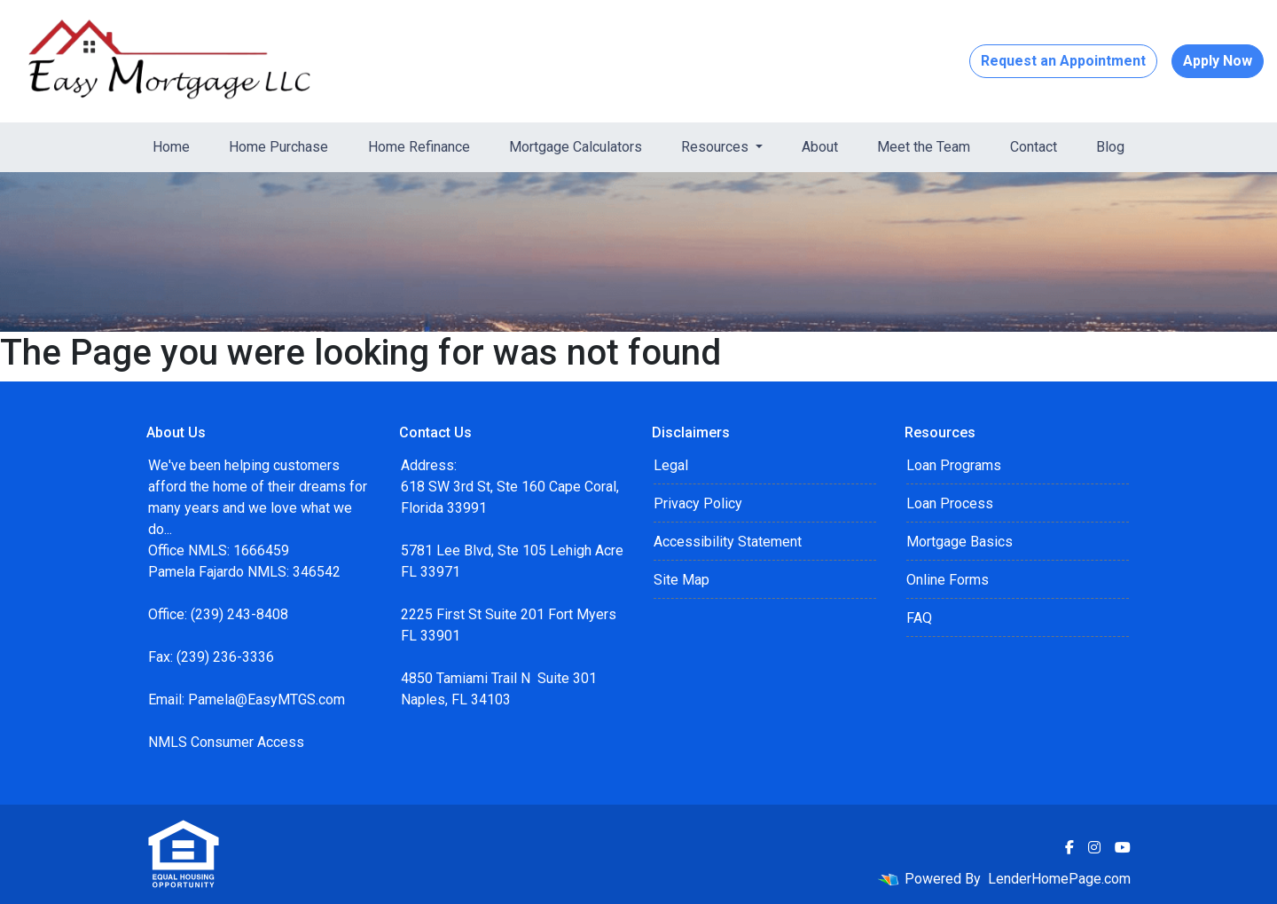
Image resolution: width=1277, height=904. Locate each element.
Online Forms (947, 579)
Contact (1033, 146)
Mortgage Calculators (575, 146)
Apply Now (1217, 60)
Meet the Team (923, 146)
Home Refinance (419, 146)
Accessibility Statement (728, 541)
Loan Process (949, 503)
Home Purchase (278, 146)
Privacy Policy (698, 503)
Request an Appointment (1063, 60)
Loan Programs (953, 465)
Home (171, 146)
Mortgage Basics (959, 541)
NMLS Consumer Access (226, 742)
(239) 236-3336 (225, 657)
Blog (1110, 146)
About (820, 146)
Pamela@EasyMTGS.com (266, 699)
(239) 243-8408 (239, 614)
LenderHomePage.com (1059, 878)
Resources (716, 146)
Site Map (681, 579)
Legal (671, 465)
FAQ (919, 617)
